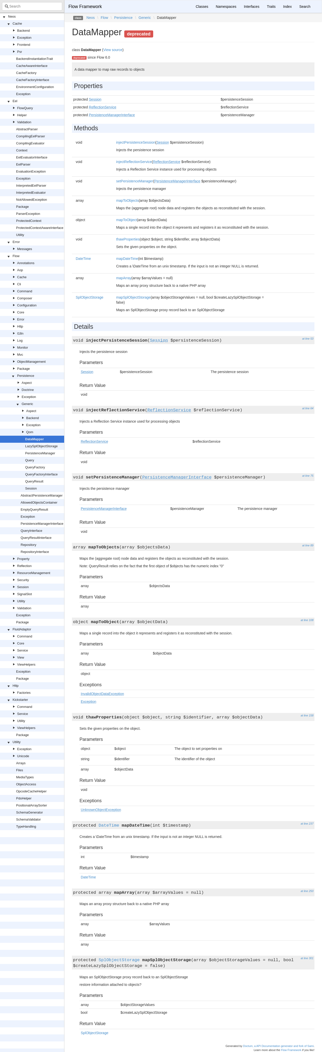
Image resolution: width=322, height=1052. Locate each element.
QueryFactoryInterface (41, 474)
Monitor (22, 347)
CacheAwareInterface (32, 66)
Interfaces (251, 7)
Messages (24, 249)
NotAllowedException (31, 199)
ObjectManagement (31, 361)
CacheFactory (26, 73)
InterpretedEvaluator (31, 192)
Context (21, 150)
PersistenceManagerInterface (42, 523)
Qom (29, 432)
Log (20, 340)
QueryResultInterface (36, 538)
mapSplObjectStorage (133, 297)
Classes (202, 7)
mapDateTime (127, 259)
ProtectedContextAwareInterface (39, 228)
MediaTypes (25, 777)
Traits (271, 7)
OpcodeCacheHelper (31, 791)
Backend (23, 30)
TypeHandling (26, 826)
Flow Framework (85, 6)
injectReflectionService (134, 162)
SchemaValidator (28, 819)
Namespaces (226, 7)
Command (24, 291)
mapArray (124, 278)
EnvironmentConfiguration (35, 87)
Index (287, 7)
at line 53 (307, 338)
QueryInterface (31, 531)
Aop (20, 270)
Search (304, 7)
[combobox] (32, 6)
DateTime (83, 259)
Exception (24, 37)
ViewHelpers (26, 664)
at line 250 (307, 891)
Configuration (26, 305)
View (20, 657)
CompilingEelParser (30, 136)
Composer (24, 298)
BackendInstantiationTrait (34, 59)
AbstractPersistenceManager (42, 495)
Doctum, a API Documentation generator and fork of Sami (278, 1045)
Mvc (20, 354)
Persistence (25, 376)
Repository (28, 545)
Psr (19, 52)
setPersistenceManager (134, 181)
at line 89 (307, 545)
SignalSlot (24, 594)
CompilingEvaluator (30, 143)
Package (22, 207)
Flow (16, 256)
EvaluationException (31, 171)
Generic (27, 404)
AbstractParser (27, 129)
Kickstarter (20, 700)
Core (20, 312)
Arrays (21, 763)
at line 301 (307, 958)
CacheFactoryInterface (32, 80)
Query (29, 460)
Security (23, 580)
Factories (23, 693)
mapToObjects (127, 200)
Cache (17, 23)
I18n (20, 333)
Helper (22, 115)
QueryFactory (35, 467)
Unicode (23, 756)
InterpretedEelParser (31, 185)
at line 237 (307, 823)
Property (23, 559)
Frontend (23, 45)
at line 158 (307, 715)
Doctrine (28, 390)
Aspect (27, 383)
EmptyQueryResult (34, 509)
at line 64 (307, 408)
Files (19, 770)
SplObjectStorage (89, 297)
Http (20, 326)
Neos (12, 16)
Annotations (25, 263)
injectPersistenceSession (135, 142)
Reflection (24, 566)
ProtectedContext (28, 221)
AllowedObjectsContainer (39, 502)
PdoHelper (23, 798)
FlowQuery (25, 108)
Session (31, 488)
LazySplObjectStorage (41, 446)
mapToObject (126, 220)
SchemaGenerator (29, 812)
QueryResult (34, 481)
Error (16, 242)
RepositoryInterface (35, 552)
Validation (24, 122)
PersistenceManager (40, 453)
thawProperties (128, 239)
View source (113, 50)
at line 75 (307, 475)
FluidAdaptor (22, 629)
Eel (15, 101)
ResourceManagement (33, 573)
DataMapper (34, 439)
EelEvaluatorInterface (31, 157)
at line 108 (307, 620)
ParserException (28, 214)
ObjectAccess (26, 784)
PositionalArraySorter (31, 805)
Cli (19, 284)
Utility (20, 235)
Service (22, 650)
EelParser (23, 164)
